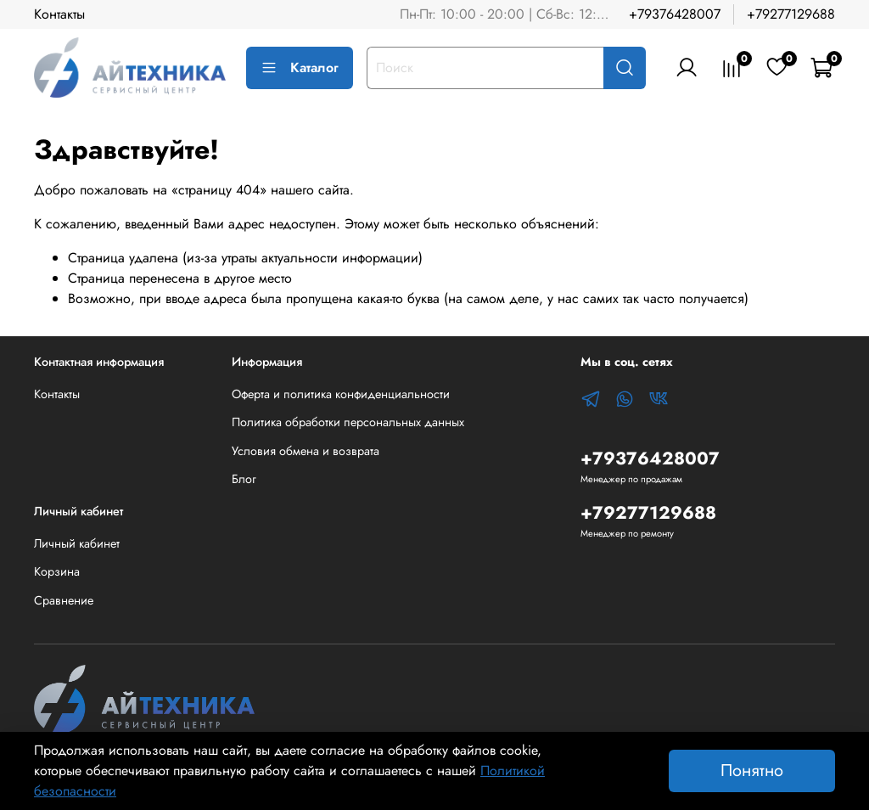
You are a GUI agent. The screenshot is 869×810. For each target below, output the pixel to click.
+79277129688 (791, 14)
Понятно (751, 770)
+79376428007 (674, 14)
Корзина (57, 571)
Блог (244, 478)
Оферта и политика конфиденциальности (341, 393)
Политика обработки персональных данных (348, 421)
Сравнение (63, 600)
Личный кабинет (77, 543)
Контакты (59, 14)
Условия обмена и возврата (305, 450)
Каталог (300, 67)
